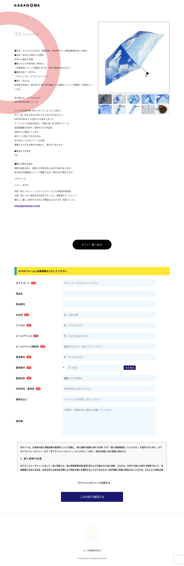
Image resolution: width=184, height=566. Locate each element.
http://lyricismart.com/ (27, 207)
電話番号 (23, 358)
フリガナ (23, 326)
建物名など (21, 400)
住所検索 (129, 369)
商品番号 (20, 305)
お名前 (22, 316)
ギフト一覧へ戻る (92, 246)
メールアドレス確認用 (30, 347)
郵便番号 (23, 369)
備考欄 (19, 422)
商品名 (19, 295)
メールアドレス (27, 337)
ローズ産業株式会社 (92, 551)
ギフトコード (26, 284)
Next (171, 59)
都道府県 (23, 379)
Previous (95, 59)
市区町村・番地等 (28, 390)
